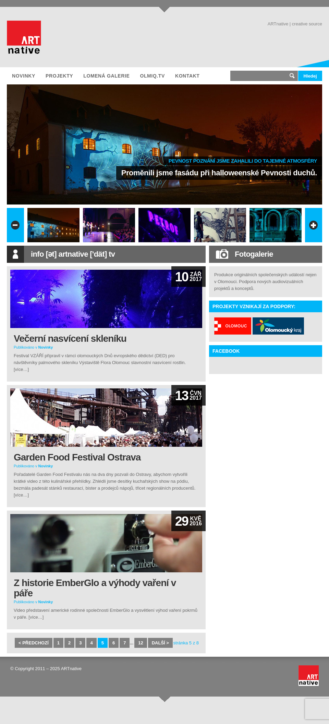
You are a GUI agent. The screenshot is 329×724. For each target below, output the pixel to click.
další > (160, 642)
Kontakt (187, 76)
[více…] (21, 369)
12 (140, 642)
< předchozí (34, 642)
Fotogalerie (254, 254)
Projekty (59, 76)
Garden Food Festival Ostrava (77, 457)
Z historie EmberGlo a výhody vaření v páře (95, 587)
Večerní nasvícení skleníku (70, 338)
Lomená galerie (106, 76)
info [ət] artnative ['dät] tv (73, 254)
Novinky (23, 76)
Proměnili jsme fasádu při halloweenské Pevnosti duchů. (219, 172)
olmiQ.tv (152, 76)
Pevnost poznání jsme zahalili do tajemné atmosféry (243, 161)
